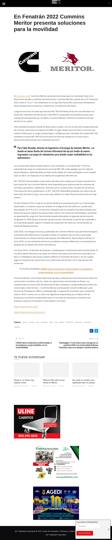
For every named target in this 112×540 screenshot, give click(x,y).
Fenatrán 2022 (23, 96)
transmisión (87, 322)
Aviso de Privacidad (50, 531)
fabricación (44, 322)
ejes (37, 322)
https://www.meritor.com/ (26, 306)
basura (25, 322)
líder (56, 322)
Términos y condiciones (69, 531)
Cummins (31, 322)
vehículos (17, 327)
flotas (51, 322)
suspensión (78, 322)
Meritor (62, 322)
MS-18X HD (69, 322)
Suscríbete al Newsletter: (48, 538)
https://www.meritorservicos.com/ (29, 312)
